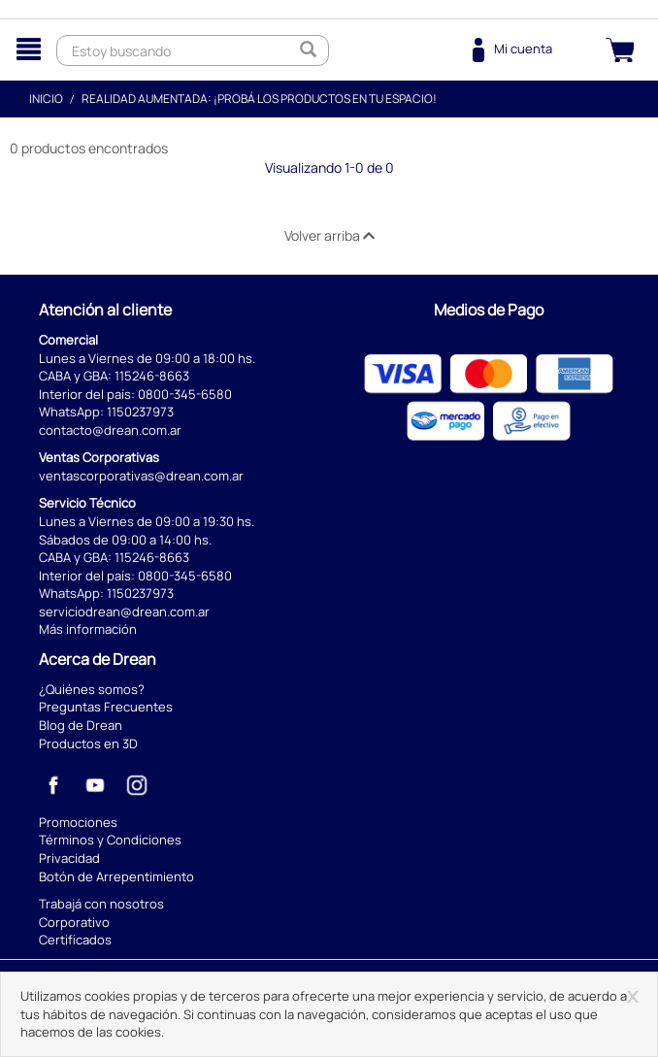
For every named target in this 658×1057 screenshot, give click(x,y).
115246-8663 (152, 375)
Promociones (78, 822)
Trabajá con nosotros (101, 903)
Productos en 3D (88, 743)
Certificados (75, 939)
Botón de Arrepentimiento (116, 876)
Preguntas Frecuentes (106, 706)
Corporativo (74, 922)
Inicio (46, 98)
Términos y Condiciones (110, 839)
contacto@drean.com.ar (110, 430)
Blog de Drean (80, 725)
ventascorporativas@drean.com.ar (141, 475)
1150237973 (140, 411)
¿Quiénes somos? (92, 689)
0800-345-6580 (185, 394)
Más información (88, 629)
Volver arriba (329, 235)
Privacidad (69, 858)
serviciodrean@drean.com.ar (124, 611)
